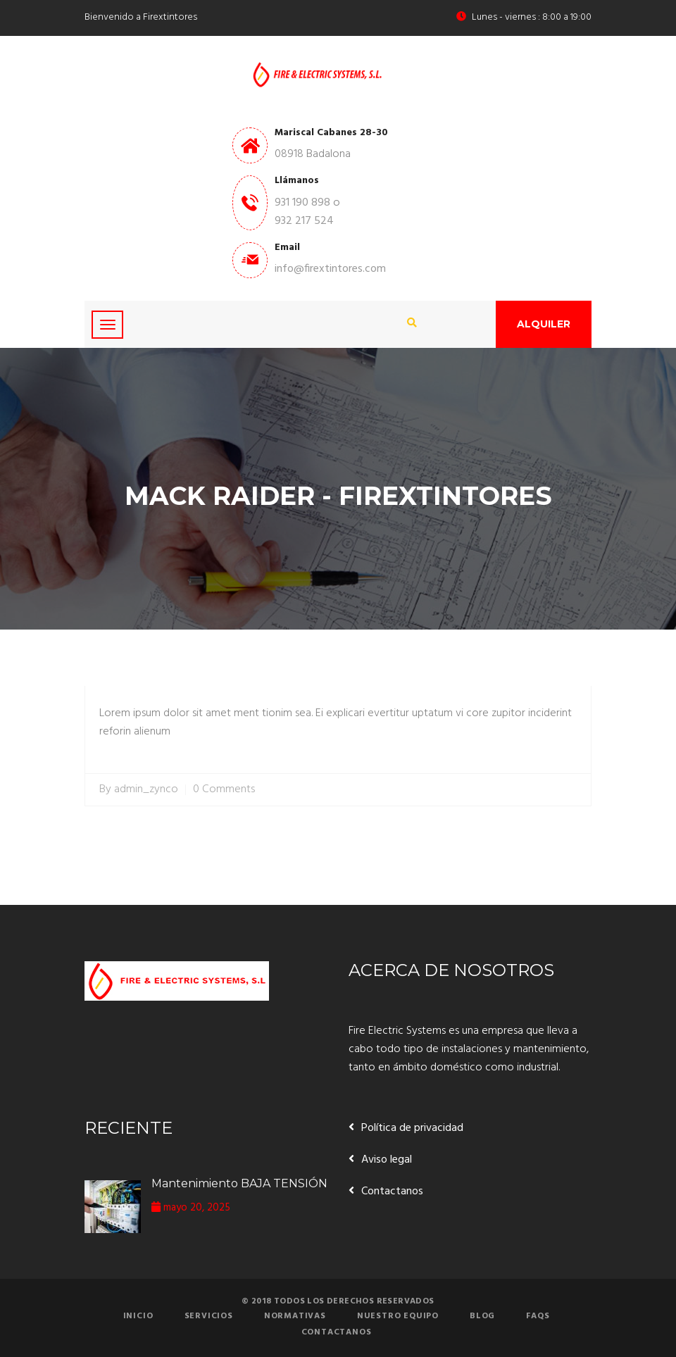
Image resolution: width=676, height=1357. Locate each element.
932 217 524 (304, 221)
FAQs (537, 1316)
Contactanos (392, 1191)
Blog (482, 1316)
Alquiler (543, 324)
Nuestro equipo (398, 1316)
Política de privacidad (412, 1128)
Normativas (295, 1316)
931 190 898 (302, 202)
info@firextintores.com (330, 269)
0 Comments (224, 789)
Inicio (138, 1316)
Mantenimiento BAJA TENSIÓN (239, 1183)
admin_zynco (146, 789)
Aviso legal (386, 1160)
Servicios (208, 1316)
